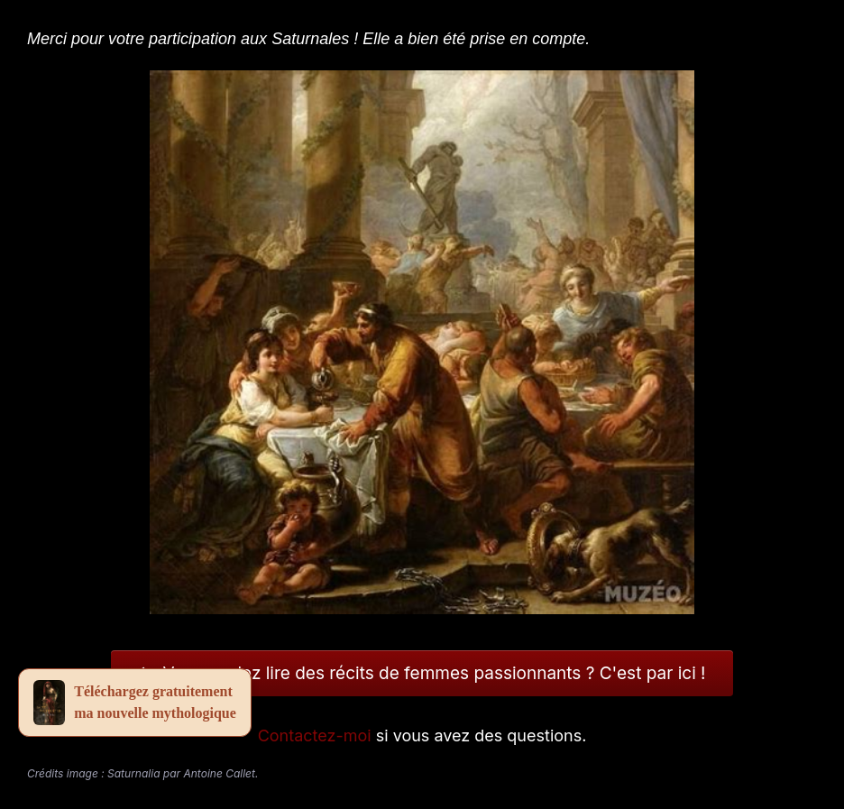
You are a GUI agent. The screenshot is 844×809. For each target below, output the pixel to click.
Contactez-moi (315, 735)
